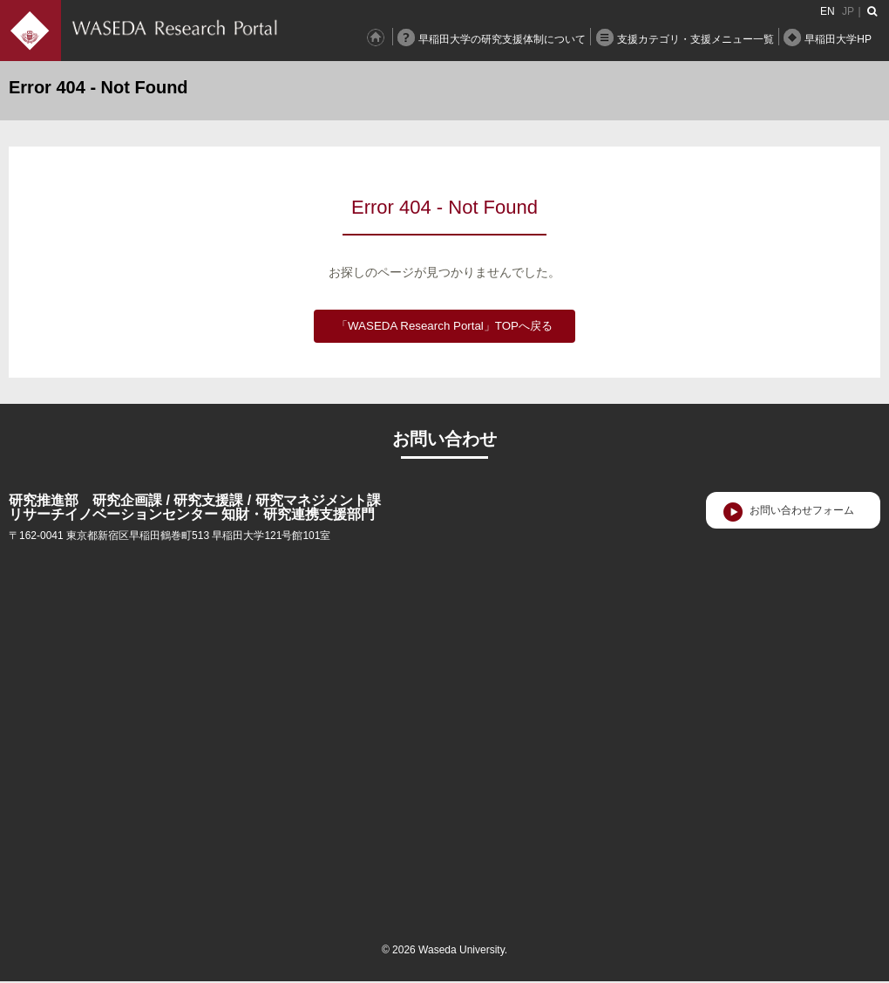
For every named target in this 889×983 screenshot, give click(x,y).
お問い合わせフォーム (802, 510)
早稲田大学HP (838, 39)
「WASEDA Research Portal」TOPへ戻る (444, 325)
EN (827, 11)
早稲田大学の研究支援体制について (502, 39)
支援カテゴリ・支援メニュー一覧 (695, 39)
